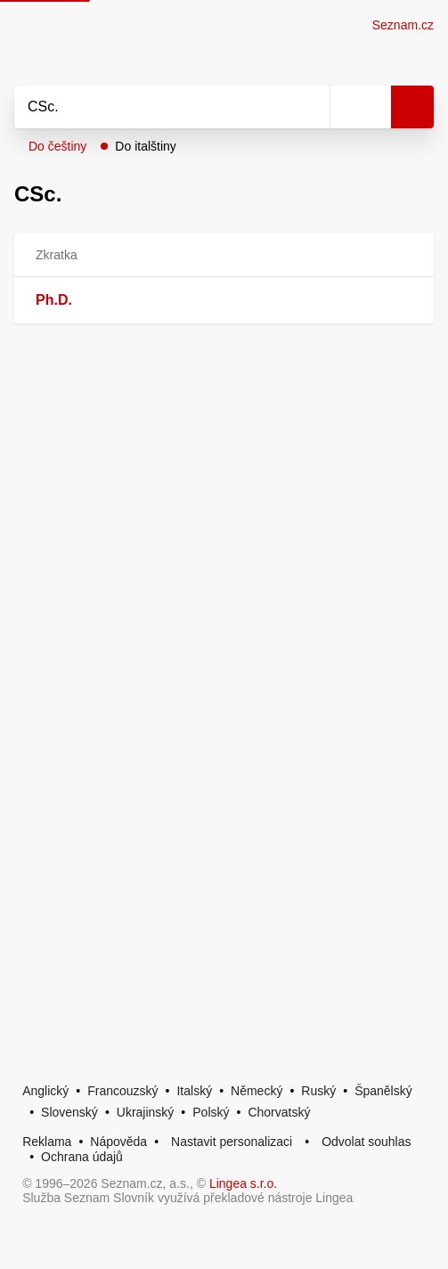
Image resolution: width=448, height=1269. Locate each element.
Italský (194, 1091)
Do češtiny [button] (57, 146)
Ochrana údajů (82, 1157)
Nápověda (118, 1141)
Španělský (383, 1091)
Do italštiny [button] (145, 146)
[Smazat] (310, 107)
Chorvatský (279, 1112)
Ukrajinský (146, 1112)
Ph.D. (54, 299)
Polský (210, 1112)
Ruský (318, 1091)
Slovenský (69, 1112)
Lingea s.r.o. (243, 1183)
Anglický (45, 1091)
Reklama (46, 1141)
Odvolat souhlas (366, 1141)
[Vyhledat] (152, 107)
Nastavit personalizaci (231, 1141)
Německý (256, 1091)
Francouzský (122, 1091)
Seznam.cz (403, 25)
